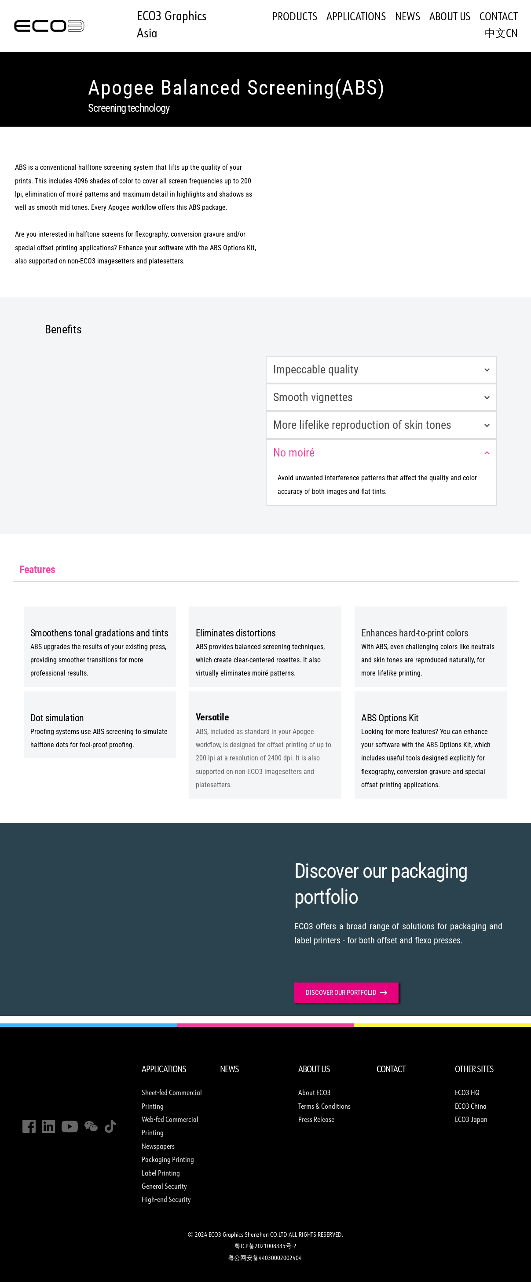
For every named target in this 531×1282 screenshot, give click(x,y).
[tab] (37, 569)
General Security (164, 1187)
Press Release (316, 1120)
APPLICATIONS (164, 1070)
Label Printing (161, 1173)
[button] (382, 370)
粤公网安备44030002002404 (265, 1258)
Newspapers (158, 1147)
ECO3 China (471, 1106)
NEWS (229, 1070)
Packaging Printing (168, 1160)
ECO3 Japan (471, 1120)
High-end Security (167, 1200)
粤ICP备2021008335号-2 (265, 1246)
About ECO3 (314, 1093)
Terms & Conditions (324, 1106)
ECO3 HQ (467, 1093)
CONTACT (391, 1070)
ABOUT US (314, 1070)
